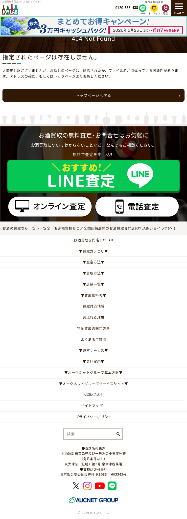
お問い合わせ (93, 394)
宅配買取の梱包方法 (93, 328)
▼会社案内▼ (93, 361)
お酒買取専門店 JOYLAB (93, 240)
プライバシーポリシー (93, 416)
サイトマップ (92, 405)
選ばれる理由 (93, 317)
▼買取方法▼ (93, 273)
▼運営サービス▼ (93, 350)
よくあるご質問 (93, 339)
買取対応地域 (93, 306)
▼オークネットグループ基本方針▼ (93, 372)
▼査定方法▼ (93, 262)
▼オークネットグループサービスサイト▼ (93, 383)
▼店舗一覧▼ (93, 284)
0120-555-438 (126, 8)
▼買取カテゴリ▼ (93, 251)
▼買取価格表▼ (93, 295)
